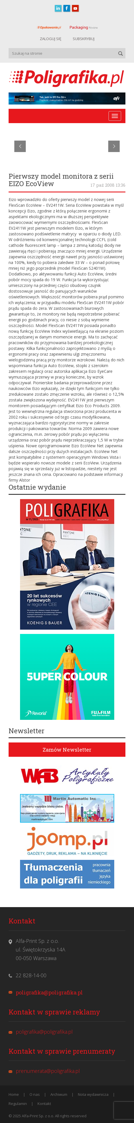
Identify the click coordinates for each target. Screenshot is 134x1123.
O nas (34, 1094)
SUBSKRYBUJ (83, 38)
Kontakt (44, 1103)
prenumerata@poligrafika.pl (48, 1070)
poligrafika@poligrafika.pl (49, 992)
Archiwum (58, 1094)
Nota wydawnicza (93, 1094)
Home (14, 1094)
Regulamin (18, 1103)
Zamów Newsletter (67, 749)
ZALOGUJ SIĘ (50, 38)
